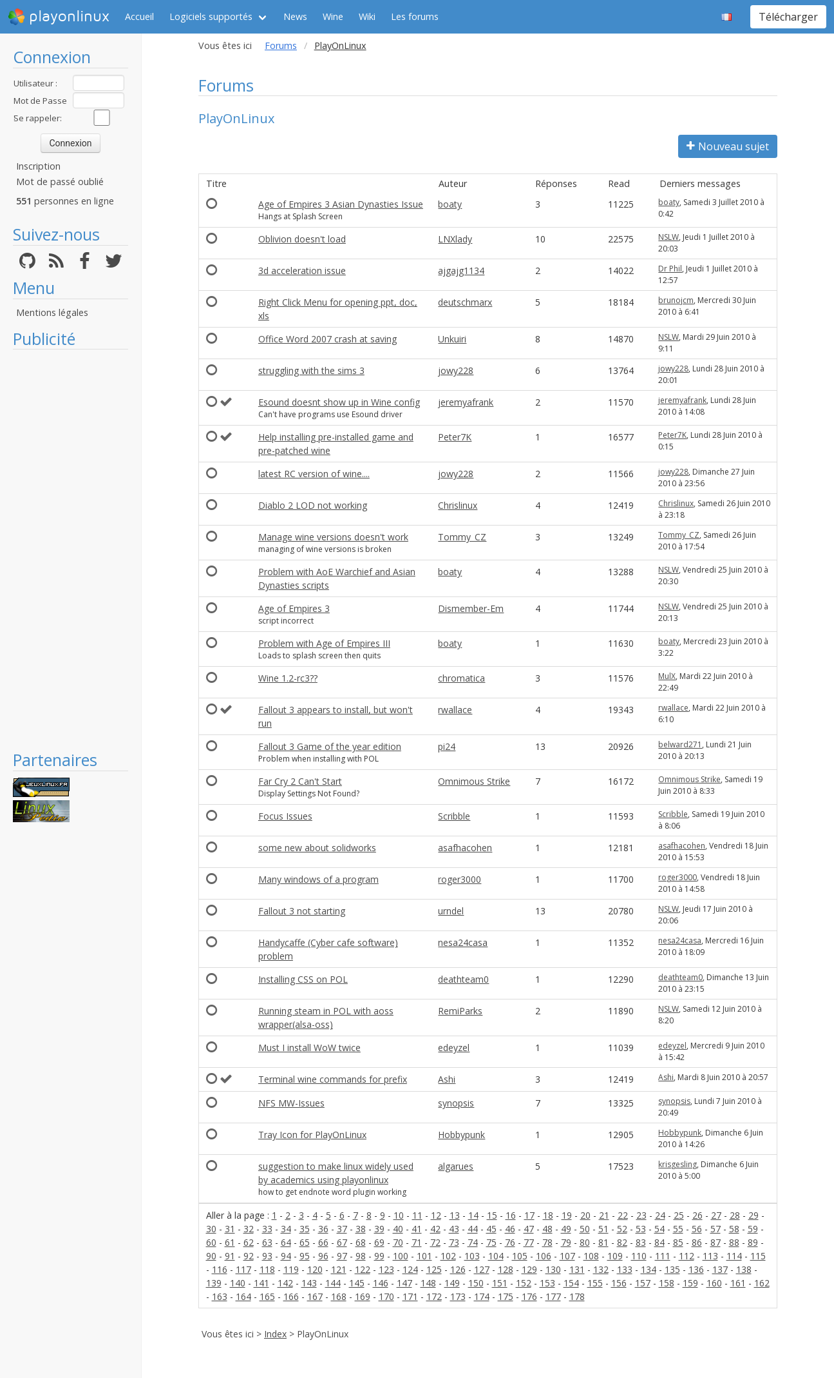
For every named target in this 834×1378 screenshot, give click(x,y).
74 (473, 1242)
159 (690, 1283)
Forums (281, 45)
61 (230, 1242)
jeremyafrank (465, 402)
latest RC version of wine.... (314, 474)
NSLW (668, 236)
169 (362, 1296)
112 (686, 1256)
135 (672, 1269)
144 (333, 1283)
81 (603, 1242)
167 (315, 1296)
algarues (455, 1166)
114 (734, 1256)
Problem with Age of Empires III (324, 643)
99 (379, 1256)
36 (323, 1229)
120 (315, 1269)
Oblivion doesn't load (302, 239)
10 (398, 1215)
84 (659, 1242)
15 (492, 1215)
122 (362, 1269)
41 (417, 1229)
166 (291, 1296)
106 (543, 1256)
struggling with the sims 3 (311, 370)
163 (219, 1296)
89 (753, 1242)
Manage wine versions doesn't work (333, 537)
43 (454, 1229)
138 (744, 1269)
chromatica (461, 678)
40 (398, 1229)
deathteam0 (463, 979)
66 (323, 1242)
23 (641, 1215)
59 (753, 1229)
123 (386, 1269)
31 (230, 1229)
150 (476, 1283)
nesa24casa (463, 942)
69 (379, 1242)
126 (458, 1269)
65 (304, 1242)
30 (211, 1229)
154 (571, 1283)
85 (678, 1242)
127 (481, 1269)
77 (529, 1242)
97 (342, 1256)
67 (342, 1242)
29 (753, 1215)
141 (261, 1283)
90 (211, 1256)
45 (491, 1229)
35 (304, 1229)
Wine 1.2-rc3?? (287, 678)
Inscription (38, 166)
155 (595, 1283)
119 (291, 1269)
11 (417, 1215)
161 (738, 1283)
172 (434, 1296)
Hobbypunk (461, 1134)
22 (623, 1215)
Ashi (446, 1079)
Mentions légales (52, 312)
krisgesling (677, 1164)
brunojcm (676, 300)
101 (424, 1256)
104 (496, 1256)
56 (697, 1229)
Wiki (367, 16)
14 (473, 1215)
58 (734, 1229)
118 (267, 1269)
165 (267, 1296)
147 (404, 1283)
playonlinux (58, 17)
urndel (451, 911)
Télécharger (788, 17)
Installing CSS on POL (303, 979)
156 (619, 1283)
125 (434, 1269)
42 (435, 1229)
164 (243, 1296)
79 (566, 1242)
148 (428, 1283)
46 (510, 1229)
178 (577, 1296)
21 (604, 1215)
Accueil (139, 16)
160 (714, 1283)
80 (585, 1242)
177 (553, 1296)
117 (243, 1269)
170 (386, 1296)
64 (286, 1242)
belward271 (680, 744)
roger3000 (459, 879)
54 (659, 1229)
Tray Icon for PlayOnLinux (312, 1134)
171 (410, 1296)
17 (529, 1215)
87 (715, 1242)
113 (710, 1256)
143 (309, 1283)
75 (491, 1242)
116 (219, 1269)
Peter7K (454, 437)
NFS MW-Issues (291, 1103)
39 (379, 1229)
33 (267, 1229)
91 (230, 1256)
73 (454, 1242)
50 (585, 1229)
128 (505, 1269)
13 (455, 1215)
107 (567, 1256)
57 (715, 1229)
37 (342, 1229)
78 (547, 1242)
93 (267, 1256)
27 (716, 1215)
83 (641, 1242)
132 (601, 1269)
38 (360, 1229)
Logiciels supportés (210, 16)
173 (458, 1296)
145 (357, 1283)
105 (519, 1256)
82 (622, 1242)
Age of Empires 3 (294, 608)
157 (642, 1283)
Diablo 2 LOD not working (312, 505)
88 (734, 1242)
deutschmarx (465, 302)
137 (720, 1269)
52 (622, 1229)
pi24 (446, 746)
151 (499, 1283)
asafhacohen (465, 848)
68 (360, 1242)
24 (660, 1215)
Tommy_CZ (462, 537)
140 (237, 1283)
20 (585, 1215)
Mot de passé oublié (60, 181)
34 (286, 1229)
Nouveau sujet (728, 146)
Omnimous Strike (474, 781)
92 (248, 1256)
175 (505, 1296)
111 (662, 1256)
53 (641, 1229)
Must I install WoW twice (309, 1047)
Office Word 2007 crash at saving (327, 339)
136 (696, 1269)
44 (473, 1229)
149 (452, 1283)
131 (577, 1269)
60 (211, 1242)
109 (615, 1256)
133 (624, 1269)
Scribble (454, 816)
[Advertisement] (70, 549)
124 (410, 1269)
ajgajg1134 (461, 270)
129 (529, 1269)
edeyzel (453, 1047)
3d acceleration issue (302, 270)
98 (360, 1256)
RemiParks (460, 1011)
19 (567, 1215)
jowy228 (455, 370)
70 (398, 1242)
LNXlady (455, 239)
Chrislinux (457, 505)
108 (591, 1256)
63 (267, 1242)
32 (248, 1229)
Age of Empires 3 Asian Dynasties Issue (340, 204)
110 (639, 1256)
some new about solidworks (317, 848)
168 (338, 1296)
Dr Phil (670, 268)
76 (510, 1242)
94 (286, 1256)
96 (323, 1256)
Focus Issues (285, 816)
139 (214, 1283)
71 (417, 1242)
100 (400, 1256)
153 (547, 1283)
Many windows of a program (318, 879)
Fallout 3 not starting (301, 911)
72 (435, 1242)
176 (529, 1296)
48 (547, 1229)
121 (338, 1269)
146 (380, 1283)
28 (735, 1215)
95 (304, 1256)
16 (511, 1215)
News (295, 16)
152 (523, 1283)
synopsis (456, 1103)
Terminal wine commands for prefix (332, 1079)
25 (679, 1215)
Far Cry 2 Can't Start (300, 781)
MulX (667, 676)
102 (448, 1256)
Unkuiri (452, 339)
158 (666, 1283)
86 (697, 1242)
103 (472, 1256)
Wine (333, 16)
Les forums (415, 16)
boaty (450, 204)
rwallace (455, 710)
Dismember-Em (471, 608)
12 (436, 1215)
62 (248, 1242)
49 (566, 1229)
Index (275, 1334)
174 (481, 1296)
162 (762, 1283)
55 (678, 1229)
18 (548, 1215)
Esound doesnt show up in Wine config (339, 402)
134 (648, 1269)
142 (285, 1283)
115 (758, 1256)
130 (553, 1269)
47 (529, 1229)
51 (603, 1229)
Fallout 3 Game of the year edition (329, 746)
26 (697, 1215)
